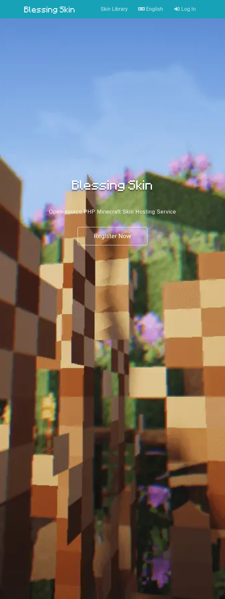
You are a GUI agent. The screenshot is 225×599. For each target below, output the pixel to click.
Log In (185, 9)
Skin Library (114, 9)
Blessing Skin (49, 9)
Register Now (112, 236)
